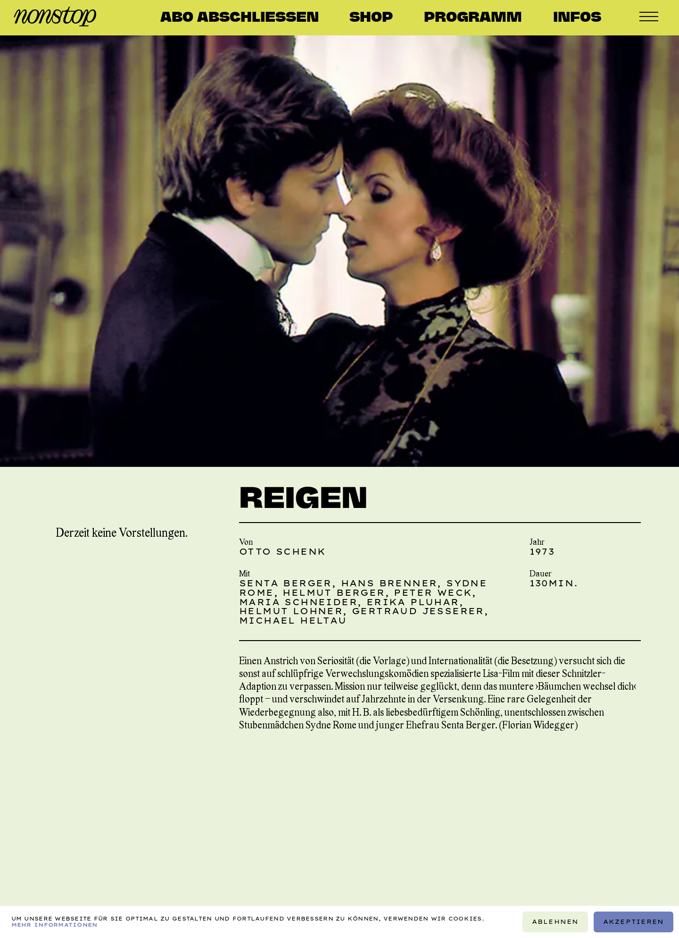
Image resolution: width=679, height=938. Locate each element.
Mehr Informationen (54, 924)
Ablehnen (555, 921)
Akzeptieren (633, 921)
